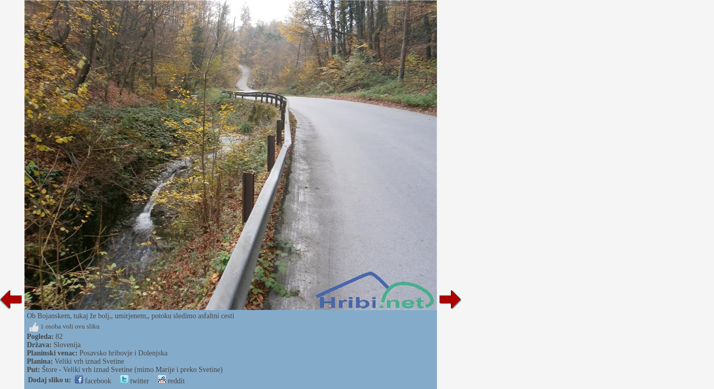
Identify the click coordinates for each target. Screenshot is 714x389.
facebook (93, 381)
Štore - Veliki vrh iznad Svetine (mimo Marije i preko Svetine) (132, 370)
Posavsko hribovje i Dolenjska (123, 353)
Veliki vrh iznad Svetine (89, 361)
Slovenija (67, 345)
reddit (171, 381)
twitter (134, 381)
